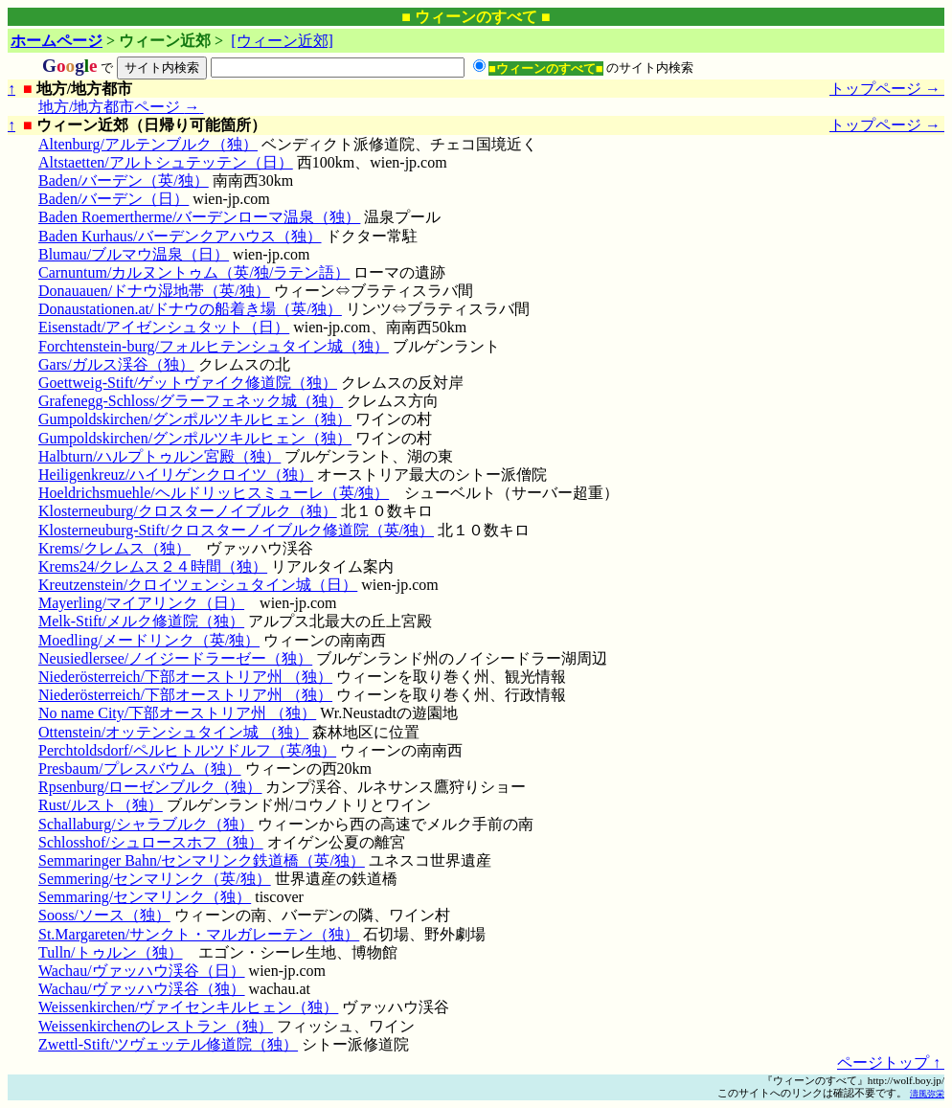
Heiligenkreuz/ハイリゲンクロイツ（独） (175, 474)
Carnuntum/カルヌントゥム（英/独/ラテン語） (194, 272)
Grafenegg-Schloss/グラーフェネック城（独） (190, 401)
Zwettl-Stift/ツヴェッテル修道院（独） (168, 1044)
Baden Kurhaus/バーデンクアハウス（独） (180, 236)
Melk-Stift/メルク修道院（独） (141, 621)
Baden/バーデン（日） (113, 199)
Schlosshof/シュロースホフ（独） (150, 842)
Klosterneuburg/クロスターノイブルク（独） (187, 511)
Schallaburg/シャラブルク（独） (146, 824)
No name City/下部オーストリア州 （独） (177, 713)
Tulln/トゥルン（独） (110, 952)
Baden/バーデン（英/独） (123, 180)
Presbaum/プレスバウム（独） (139, 768)
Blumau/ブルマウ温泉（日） (133, 254)
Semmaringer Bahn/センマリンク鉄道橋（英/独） (201, 860)
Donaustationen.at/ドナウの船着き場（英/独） (190, 309)
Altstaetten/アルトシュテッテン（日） (165, 162)
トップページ (886, 88)
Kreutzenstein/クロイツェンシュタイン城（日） (197, 585)
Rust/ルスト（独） (100, 805)
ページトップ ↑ (890, 1062)
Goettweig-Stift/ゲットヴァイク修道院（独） (187, 382)
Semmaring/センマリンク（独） (144, 897)
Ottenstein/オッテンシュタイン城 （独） (173, 732)
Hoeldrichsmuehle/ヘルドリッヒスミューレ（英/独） (213, 493)
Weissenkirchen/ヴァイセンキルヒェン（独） (188, 1007)
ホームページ (56, 41)
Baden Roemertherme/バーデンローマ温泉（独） (199, 217)
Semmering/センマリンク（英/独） (154, 879)
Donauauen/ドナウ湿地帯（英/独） (154, 291)
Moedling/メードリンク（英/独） (149, 640)
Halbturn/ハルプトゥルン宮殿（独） (159, 456)
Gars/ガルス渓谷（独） (116, 364)
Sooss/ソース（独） (104, 915)
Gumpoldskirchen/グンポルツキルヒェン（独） (194, 419)
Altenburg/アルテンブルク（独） (148, 144)
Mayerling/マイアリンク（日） (141, 603)
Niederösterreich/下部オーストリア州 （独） (185, 676)
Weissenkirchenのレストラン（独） (155, 1026)
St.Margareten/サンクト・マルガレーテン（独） (198, 934)
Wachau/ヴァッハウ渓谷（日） (141, 970)
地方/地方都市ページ (120, 107)
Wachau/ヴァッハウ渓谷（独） (141, 989)
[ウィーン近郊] (282, 41)
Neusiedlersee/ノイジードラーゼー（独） (175, 658)
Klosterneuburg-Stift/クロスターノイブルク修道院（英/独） (236, 530)
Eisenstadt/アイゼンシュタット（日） (163, 327)
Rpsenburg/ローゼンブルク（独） (149, 787)
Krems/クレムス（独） (114, 548)
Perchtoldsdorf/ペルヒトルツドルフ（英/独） (187, 750)
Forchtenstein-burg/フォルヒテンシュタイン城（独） (213, 346)
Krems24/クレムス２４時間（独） (152, 566)
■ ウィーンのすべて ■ (475, 17)
